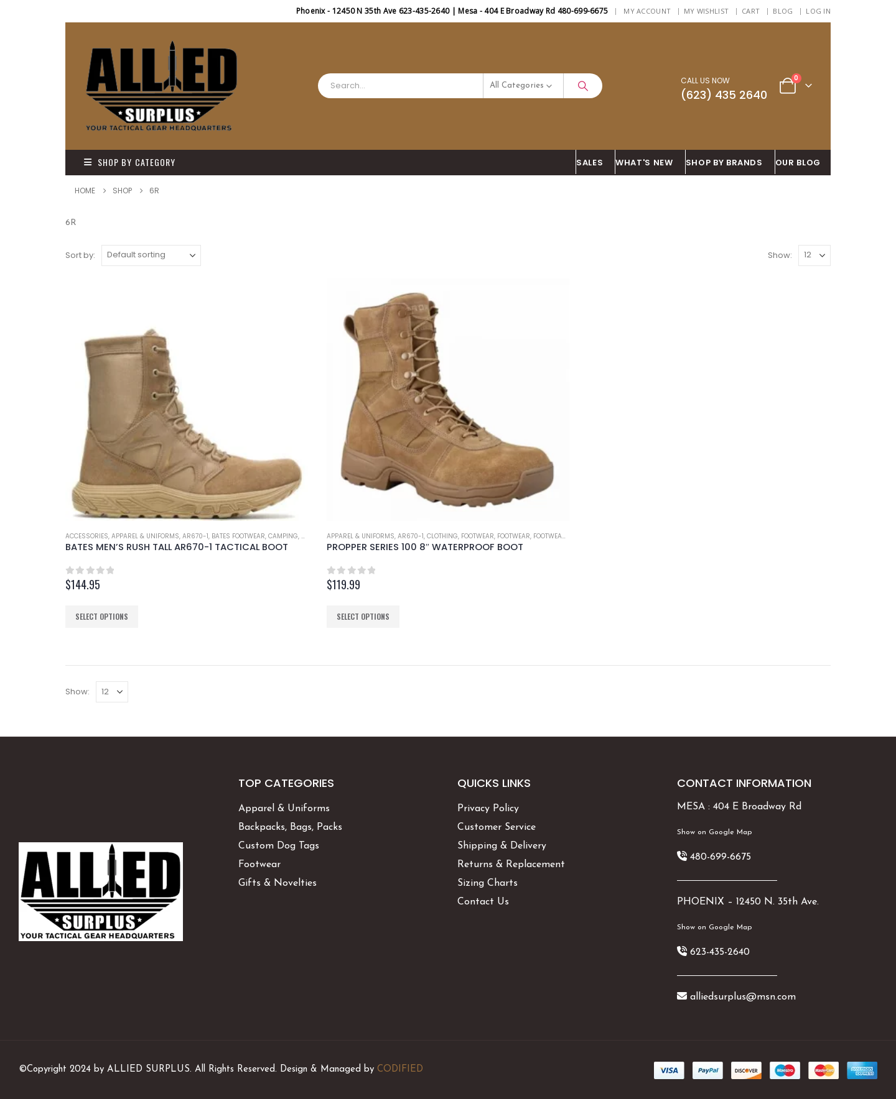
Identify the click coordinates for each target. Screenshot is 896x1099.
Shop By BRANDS (724, 162)
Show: (780, 255)
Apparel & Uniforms (145, 536)
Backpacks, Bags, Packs (290, 827)
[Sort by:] (151, 255)
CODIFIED (400, 1069)
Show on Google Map (714, 832)
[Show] (814, 255)
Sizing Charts (487, 883)
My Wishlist (706, 11)
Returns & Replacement (511, 865)
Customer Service (496, 827)
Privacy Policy (488, 809)
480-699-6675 (720, 857)
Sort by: (80, 255)
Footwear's (552, 536)
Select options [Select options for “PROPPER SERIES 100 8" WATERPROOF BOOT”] (363, 616)
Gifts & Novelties (277, 883)
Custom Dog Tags (278, 846)
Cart (751, 11)
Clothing (442, 536)
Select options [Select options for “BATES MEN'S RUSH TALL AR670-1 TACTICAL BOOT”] (101, 616)
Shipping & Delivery (501, 846)
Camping (283, 536)
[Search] (583, 85)
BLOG (783, 11)
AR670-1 (195, 536)
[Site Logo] (162, 86)
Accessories (86, 536)
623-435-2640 (720, 952)
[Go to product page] (186, 399)
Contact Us (483, 902)
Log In (818, 11)
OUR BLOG (798, 162)
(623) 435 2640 (724, 95)
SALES (589, 162)
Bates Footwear (238, 536)
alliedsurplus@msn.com (743, 997)
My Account (647, 11)
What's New (644, 162)
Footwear (477, 536)
